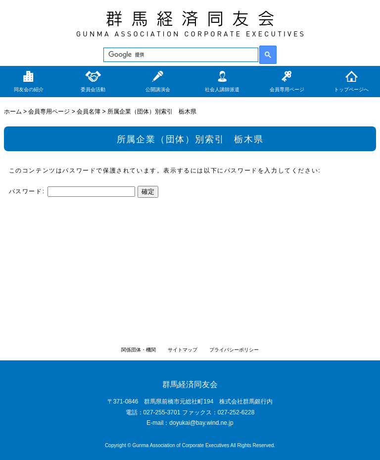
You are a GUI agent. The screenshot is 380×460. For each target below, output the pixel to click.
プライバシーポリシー (234, 349)
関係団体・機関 (138, 349)
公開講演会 (157, 89)
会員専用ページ (287, 89)
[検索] (179, 55)
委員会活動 (93, 89)
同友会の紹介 (29, 89)
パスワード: (72, 191)
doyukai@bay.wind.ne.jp (201, 422)
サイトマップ (182, 349)
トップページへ (351, 89)
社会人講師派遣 (222, 89)
